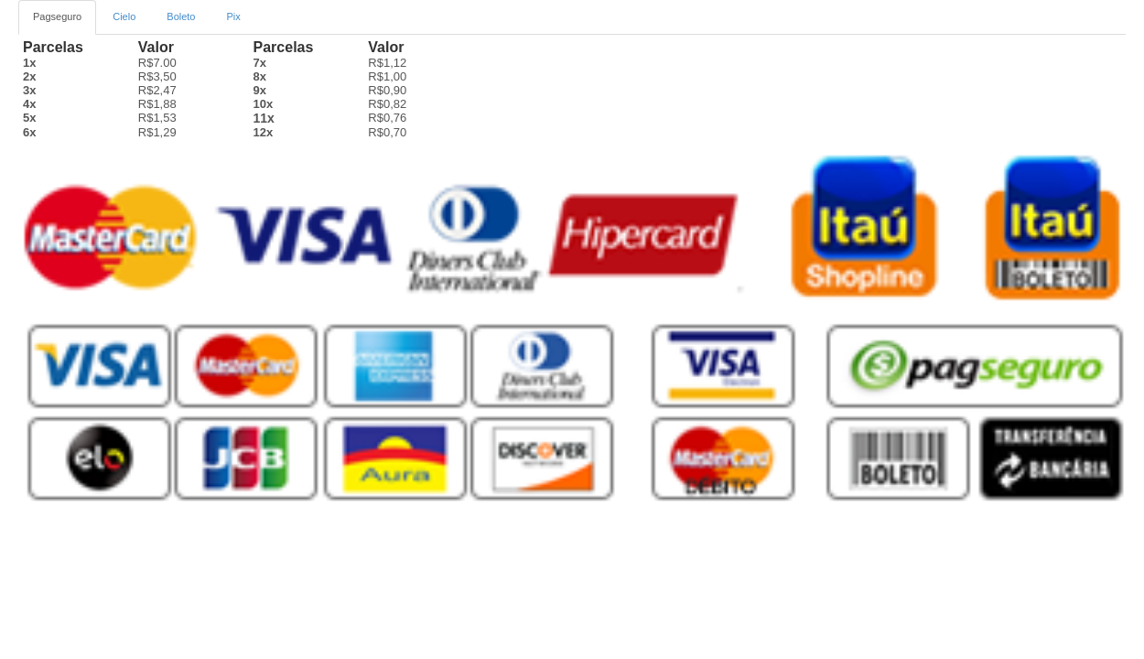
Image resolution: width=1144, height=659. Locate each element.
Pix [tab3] (234, 16)
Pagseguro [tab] (57, 16)
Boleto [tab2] (181, 16)
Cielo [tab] (124, 16)
